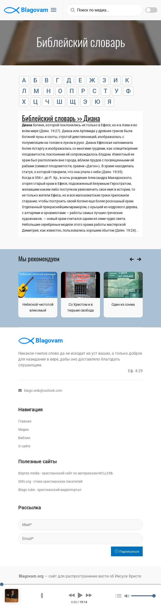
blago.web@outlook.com (40, 390)
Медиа (23, 429)
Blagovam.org (31, 576)
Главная (24, 421)
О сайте (24, 446)
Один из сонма (123, 304)
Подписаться (127, 551)
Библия (24, 438)
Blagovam (26, 10)
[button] (71, 595)
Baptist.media (29, 473)
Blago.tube (26, 490)
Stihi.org (24, 481)
